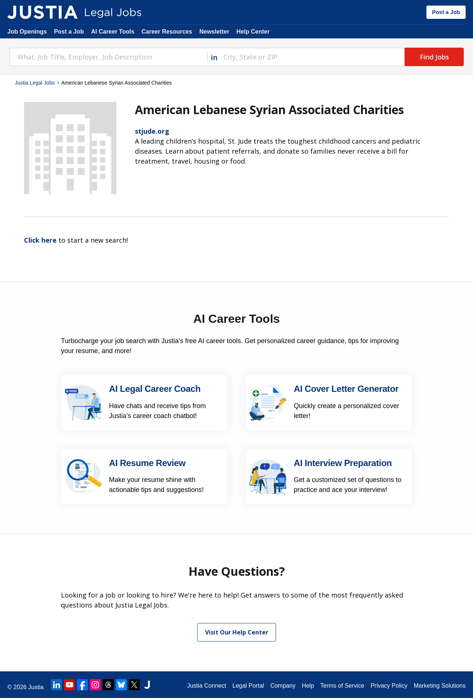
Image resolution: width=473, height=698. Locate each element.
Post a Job (446, 12)
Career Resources (167, 31)
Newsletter (214, 31)
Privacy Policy (389, 685)
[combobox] (108, 57)
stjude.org (152, 131)
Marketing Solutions (440, 685)
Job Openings (27, 31)
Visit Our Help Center (236, 632)
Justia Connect (206, 685)
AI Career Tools (112, 31)
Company (282, 685)
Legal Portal (248, 685)
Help (308, 685)
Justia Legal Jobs (35, 83)
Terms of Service (342, 685)
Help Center (253, 31)
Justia (36, 687)
